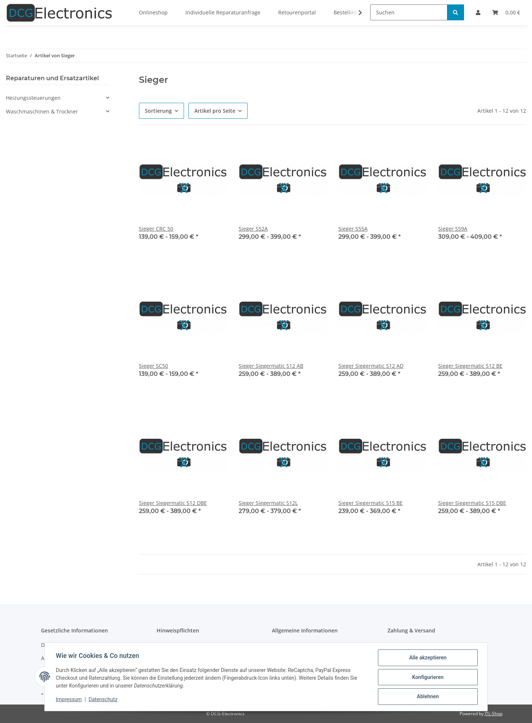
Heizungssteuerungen (33, 97)
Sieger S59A (452, 228)
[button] (57, 98)
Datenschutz (103, 700)
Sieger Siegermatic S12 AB (271, 365)
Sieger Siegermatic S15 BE (370, 502)
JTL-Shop (493, 713)
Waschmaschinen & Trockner (42, 111)
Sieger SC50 (153, 365)
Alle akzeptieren (427, 658)
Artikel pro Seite (214, 110)
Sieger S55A (353, 228)
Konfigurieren (427, 677)
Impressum (69, 700)
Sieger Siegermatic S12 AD (370, 365)
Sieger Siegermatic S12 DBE (173, 502)
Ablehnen (427, 697)
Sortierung (158, 110)
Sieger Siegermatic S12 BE (470, 365)
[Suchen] (408, 12)
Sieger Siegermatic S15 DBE (472, 502)
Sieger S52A (253, 228)
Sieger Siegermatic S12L (268, 502)
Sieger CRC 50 (156, 228)
